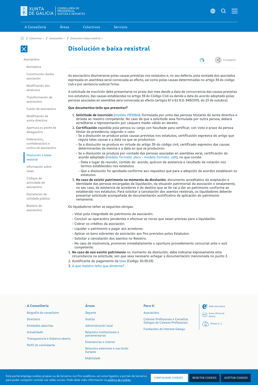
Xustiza (90, 319)
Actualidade (35, 332)
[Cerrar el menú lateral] (24, 49)
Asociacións (57, 38)
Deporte (90, 313)
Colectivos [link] (91, 27)
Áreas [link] (64, 27)
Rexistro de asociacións (34, 208)
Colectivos (36, 38)
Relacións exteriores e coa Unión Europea (106, 350)
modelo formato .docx (124, 157)
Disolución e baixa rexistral (86, 38)
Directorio (33, 319)
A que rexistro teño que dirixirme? (98, 266)
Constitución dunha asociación (40, 76)
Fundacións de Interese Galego (164, 329)
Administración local (99, 326)
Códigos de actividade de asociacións (36, 183)
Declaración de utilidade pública (38, 196)
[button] (235, 11)
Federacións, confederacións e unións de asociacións (41, 144)
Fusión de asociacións (41, 109)
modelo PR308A (127, 115)
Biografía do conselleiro (43, 313)
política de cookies (119, 380)
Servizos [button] (120, 27)
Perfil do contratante (41, 345)
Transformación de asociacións (39, 99)
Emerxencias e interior (100, 342)
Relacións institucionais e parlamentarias (102, 334)
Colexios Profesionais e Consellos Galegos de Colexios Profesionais (166, 321)
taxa (122, 261)
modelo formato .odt (160, 157)
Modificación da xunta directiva (37, 118)
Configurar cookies (168, 378)
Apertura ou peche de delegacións (41, 130)
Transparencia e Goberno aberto (48, 339)
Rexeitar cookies (204, 378)
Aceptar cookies (236, 378)
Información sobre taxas (39, 169)
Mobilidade (92, 358)
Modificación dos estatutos (38, 88)
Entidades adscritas (40, 326)
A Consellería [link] (35, 27)
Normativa (34, 67)
